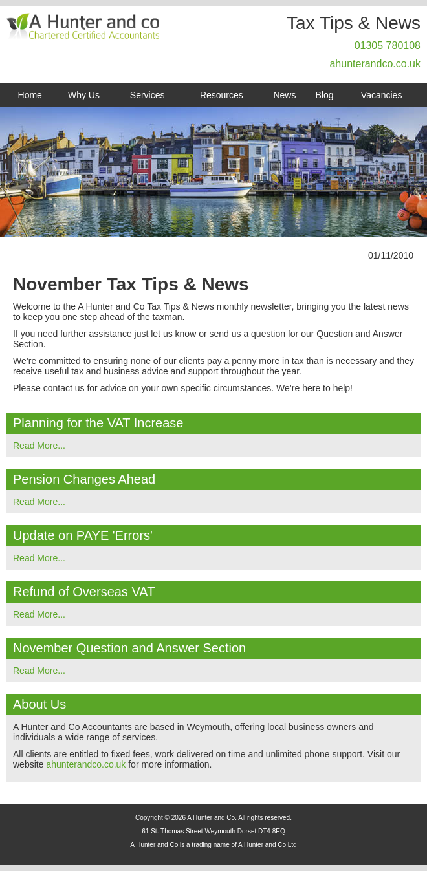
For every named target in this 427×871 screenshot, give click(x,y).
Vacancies (381, 95)
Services (147, 95)
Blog (325, 95)
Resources (221, 95)
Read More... (39, 445)
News (284, 95)
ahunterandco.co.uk (375, 63)
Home (30, 95)
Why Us (84, 95)
